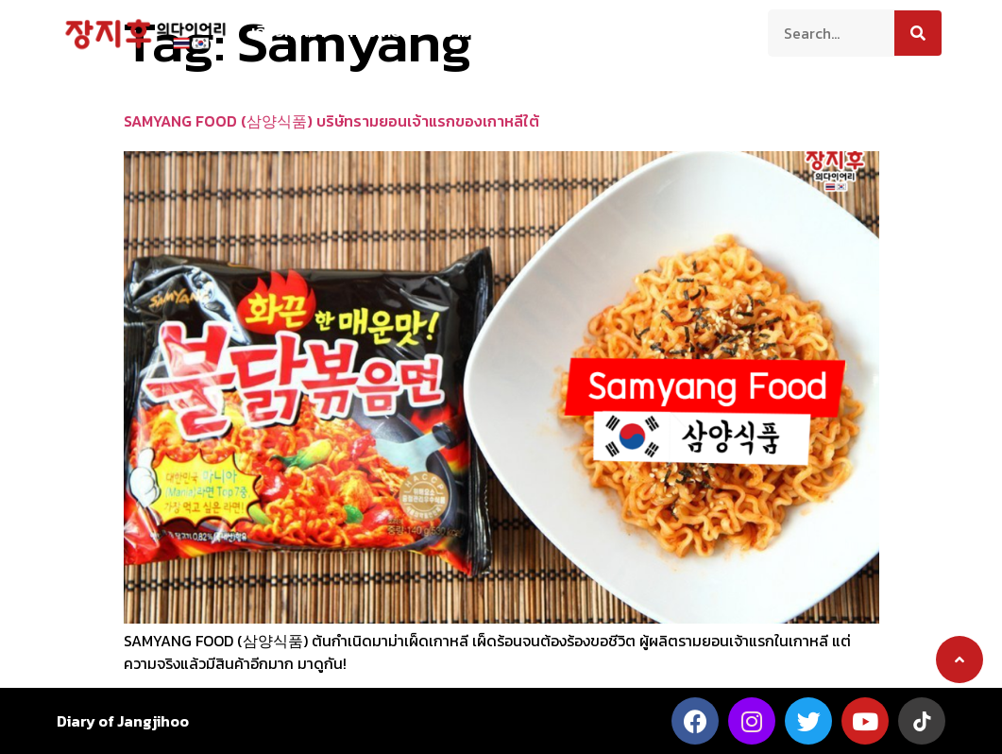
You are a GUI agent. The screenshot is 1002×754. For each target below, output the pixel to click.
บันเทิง (642, 31)
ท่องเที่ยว (379, 31)
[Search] (918, 33)
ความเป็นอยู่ (474, 31)
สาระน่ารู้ (568, 31)
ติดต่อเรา (719, 31)
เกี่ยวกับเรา (288, 31)
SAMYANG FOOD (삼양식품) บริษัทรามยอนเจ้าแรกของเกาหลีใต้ (331, 121)
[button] (959, 659)
